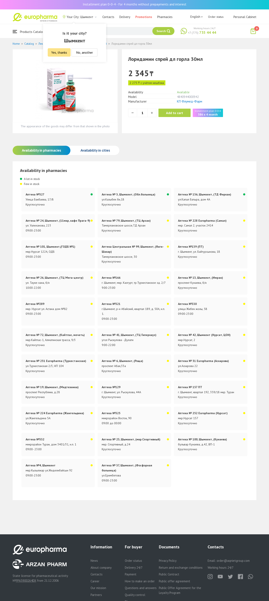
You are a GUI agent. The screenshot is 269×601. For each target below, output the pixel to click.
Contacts (108, 17)
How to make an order (140, 581)
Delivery (124, 17)
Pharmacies (165, 17)
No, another (84, 52)
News (94, 561)
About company (101, 568)
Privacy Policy (168, 561)
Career (95, 581)
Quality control (135, 595)
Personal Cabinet (244, 17)
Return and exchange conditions (181, 568)
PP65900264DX (26, 581)
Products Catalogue (30, 31)
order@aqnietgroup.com (233, 561)
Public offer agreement (174, 581)
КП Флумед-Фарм (189, 101)
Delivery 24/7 (133, 568)
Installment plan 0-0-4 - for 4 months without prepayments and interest (134, 4)
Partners (96, 595)
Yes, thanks (59, 52)
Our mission (98, 588)
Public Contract (169, 574)
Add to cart (175, 113)
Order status (216, 17)
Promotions (143, 17)
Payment (130, 574)
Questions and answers (141, 588)
